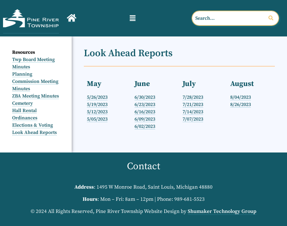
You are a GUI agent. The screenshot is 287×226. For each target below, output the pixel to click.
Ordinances (24, 118)
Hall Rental (24, 111)
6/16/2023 (145, 112)
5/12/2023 (97, 112)
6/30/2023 (145, 97)
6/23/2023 (145, 104)
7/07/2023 (193, 119)
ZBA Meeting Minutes (35, 96)
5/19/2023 (97, 104)
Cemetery (22, 103)
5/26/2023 (97, 97)
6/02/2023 (145, 126)
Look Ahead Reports (34, 132)
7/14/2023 (193, 112)
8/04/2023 (240, 97)
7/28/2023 (193, 97)
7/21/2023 (193, 104)
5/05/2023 (97, 119)
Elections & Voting (32, 125)
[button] (132, 18)
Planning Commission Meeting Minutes (35, 81)
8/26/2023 (240, 104)
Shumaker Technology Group (222, 211)
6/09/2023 (145, 119)
